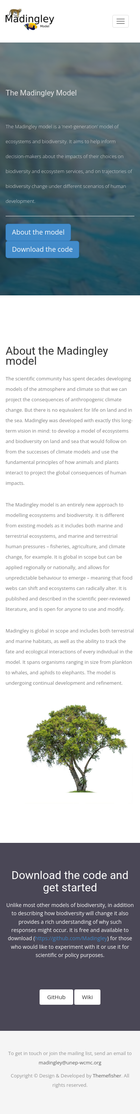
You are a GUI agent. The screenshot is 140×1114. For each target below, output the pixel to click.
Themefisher (107, 1075)
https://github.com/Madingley (71, 938)
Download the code (42, 249)
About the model (38, 231)
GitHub (56, 997)
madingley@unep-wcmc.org (70, 1062)
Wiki (87, 997)
